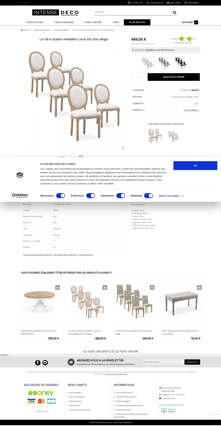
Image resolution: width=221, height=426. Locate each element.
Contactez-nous (169, 398)
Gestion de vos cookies (79, 410)
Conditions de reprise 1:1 (126, 396)
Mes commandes (76, 396)
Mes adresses (75, 401)
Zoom (123, 148)
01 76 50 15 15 (178, 394)
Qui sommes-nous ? (123, 392)
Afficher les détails (169, 38)
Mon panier (74, 405)
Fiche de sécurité (85, 254)
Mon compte (74, 392)
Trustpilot (4, 355)
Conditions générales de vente (128, 405)
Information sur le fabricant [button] (65, 254)
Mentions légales (122, 401)
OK (195, 8)
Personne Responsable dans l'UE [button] (37, 254)
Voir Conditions (191, 110)
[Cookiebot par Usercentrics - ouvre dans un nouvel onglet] (19, 38)
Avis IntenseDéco (122, 410)
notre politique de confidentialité (116, 374)
